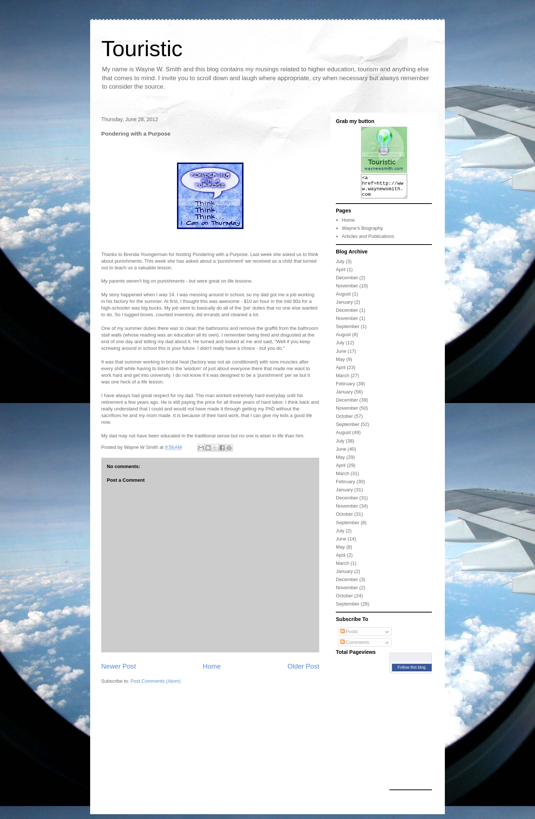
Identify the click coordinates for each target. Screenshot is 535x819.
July (340, 266)
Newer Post (118, 666)
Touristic (142, 48)
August (343, 298)
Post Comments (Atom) (156, 681)
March (342, 380)
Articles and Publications (368, 240)
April (340, 274)
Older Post (303, 666)
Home (212, 666)
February (345, 388)
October (344, 420)
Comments (354, 646)
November (347, 290)
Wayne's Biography (362, 232)
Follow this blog (412, 671)
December (347, 282)
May (340, 363)
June (341, 355)
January (344, 306)
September (347, 331)
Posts (349, 636)
